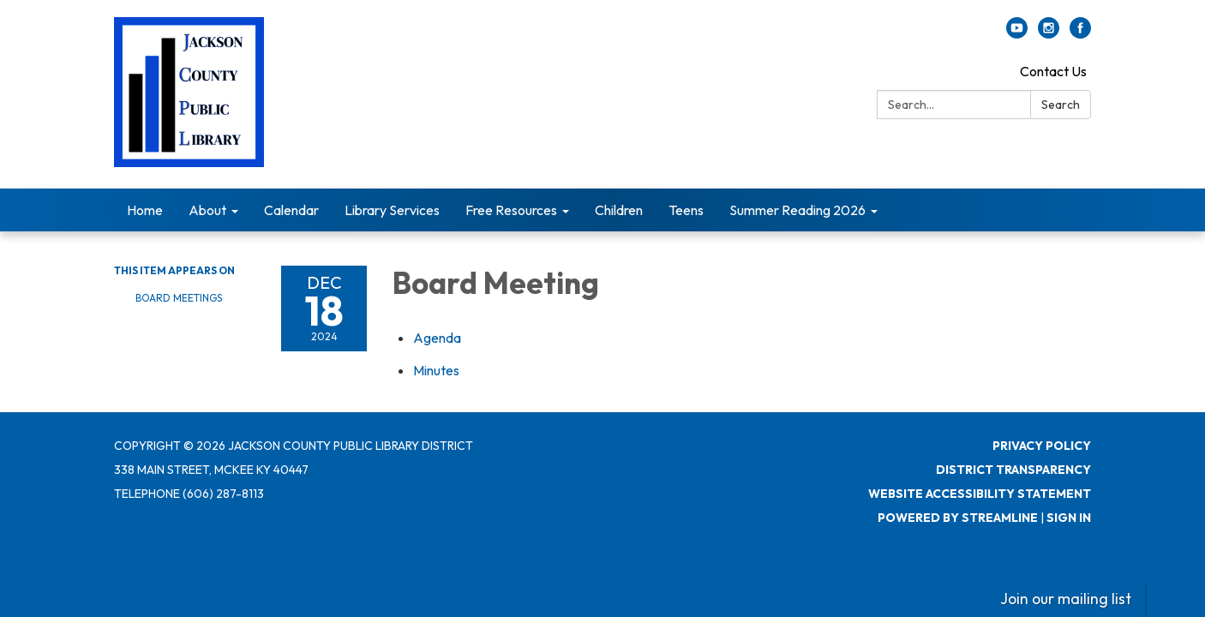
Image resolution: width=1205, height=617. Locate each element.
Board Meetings (178, 297)
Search (1060, 104)
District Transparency (1013, 469)
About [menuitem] (207, 210)
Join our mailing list (1065, 598)
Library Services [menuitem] (392, 210)
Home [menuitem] (145, 210)
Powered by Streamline (958, 517)
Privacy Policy (1041, 445)
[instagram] (1048, 33)
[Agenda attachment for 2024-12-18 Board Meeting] (437, 337)
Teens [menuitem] (686, 210)
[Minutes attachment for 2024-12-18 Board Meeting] (436, 370)
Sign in (1068, 517)
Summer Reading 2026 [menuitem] (797, 210)
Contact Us (1053, 71)
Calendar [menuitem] (291, 210)
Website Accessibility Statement (979, 493)
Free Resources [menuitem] (511, 210)
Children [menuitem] (619, 210)
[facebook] (1080, 33)
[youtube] (1017, 33)
